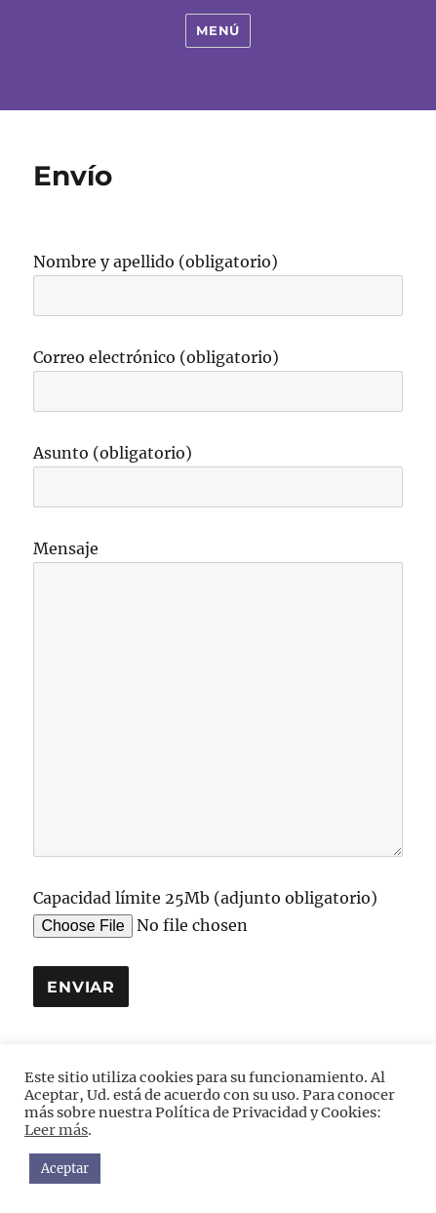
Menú (217, 30)
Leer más (56, 1130)
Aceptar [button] (65, 1168)
